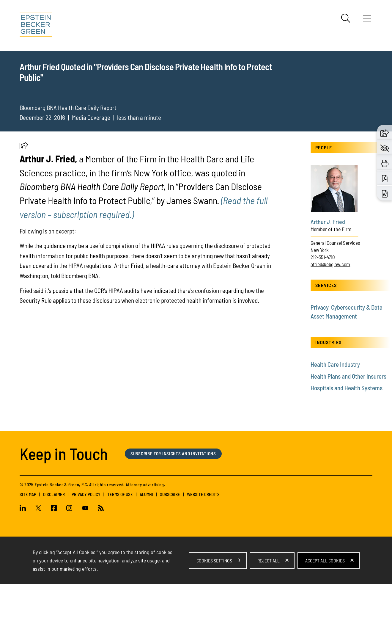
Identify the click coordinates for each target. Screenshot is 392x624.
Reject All (268, 600)
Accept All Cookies (325, 600)
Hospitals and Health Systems (346, 427)
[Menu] (367, 20)
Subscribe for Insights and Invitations (173, 493)
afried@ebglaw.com (330, 304)
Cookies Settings (214, 600)
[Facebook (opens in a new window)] (54, 548)
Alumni (146, 534)
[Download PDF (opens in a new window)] (385, 178)
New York (320, 290)
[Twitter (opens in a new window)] (38, 548)
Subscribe (170, 534)
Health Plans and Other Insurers (348, 415)
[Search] (345, 18)
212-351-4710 (323, 297)
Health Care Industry (335, 404)
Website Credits (203, 534)
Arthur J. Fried (328, 261)
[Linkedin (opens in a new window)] (25, 548)
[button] (24, 186)
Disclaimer (54, 534)
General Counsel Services (335, 283)
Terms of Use (120, 534)
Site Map (28, 534)
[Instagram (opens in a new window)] (70, 548)
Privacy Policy (86, 534)
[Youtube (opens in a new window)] (85, 548)
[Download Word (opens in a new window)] (385, 193)
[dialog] (196, 600)
